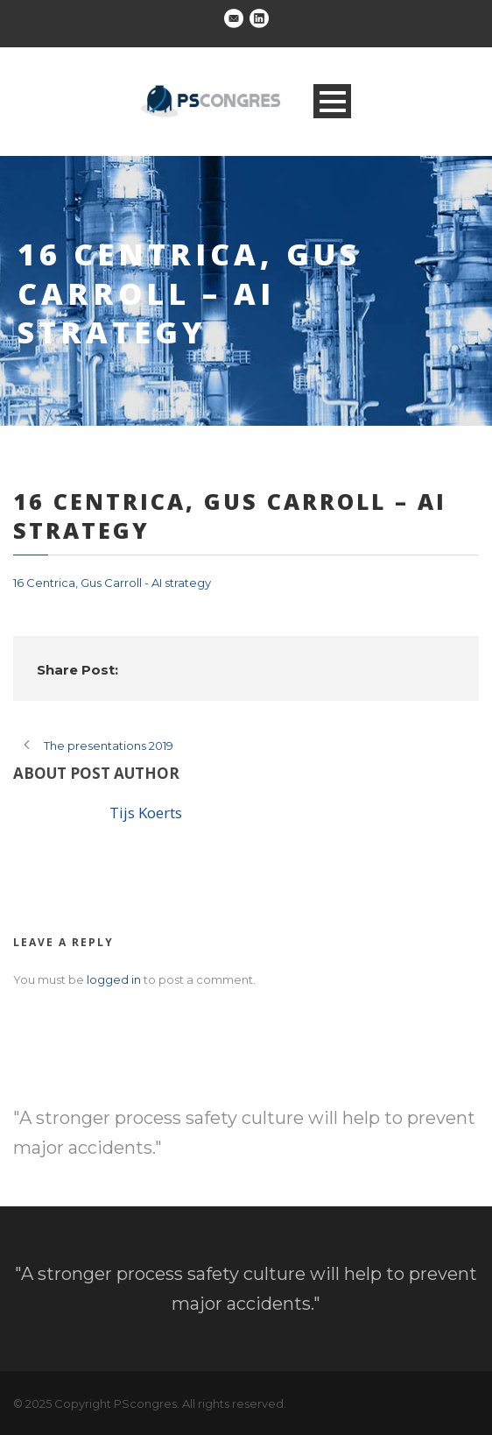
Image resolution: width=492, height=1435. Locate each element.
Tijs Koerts (145, 812)
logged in (114, 979)
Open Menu (332, 101)
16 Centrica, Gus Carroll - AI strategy (112, 583)
